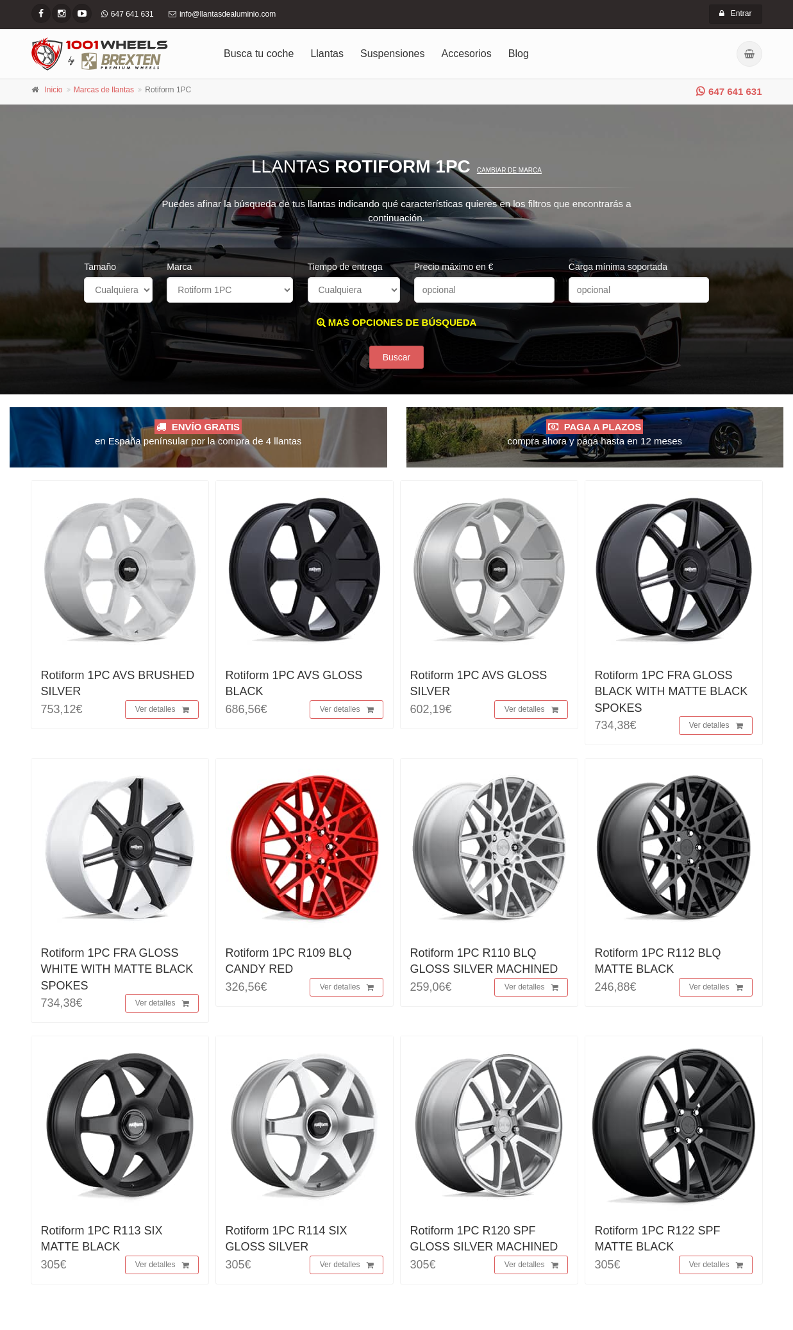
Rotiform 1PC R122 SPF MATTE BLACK (658, 1238)
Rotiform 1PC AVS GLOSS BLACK (294, 683)
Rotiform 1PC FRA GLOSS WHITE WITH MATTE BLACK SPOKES (117, 969)
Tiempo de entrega (345, 267)
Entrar (735, 13)
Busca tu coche (259, 53)
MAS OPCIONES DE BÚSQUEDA (397, 322)
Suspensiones (392, 53)
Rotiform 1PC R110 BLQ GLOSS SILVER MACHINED (484, 961)
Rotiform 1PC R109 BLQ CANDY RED (289, 961)
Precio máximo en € (454, 267)
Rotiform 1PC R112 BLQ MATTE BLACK (658, 961)
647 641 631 (729, 91)
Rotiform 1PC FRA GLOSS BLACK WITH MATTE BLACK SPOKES (671, 691)
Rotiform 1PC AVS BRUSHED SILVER (118, 683)
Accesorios (467, 53)
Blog (518, 53)
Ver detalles (162, 710)
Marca (179, 267)
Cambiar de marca (509, 170)
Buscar (397, 357)
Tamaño (100, 267)
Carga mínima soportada (618, 267)
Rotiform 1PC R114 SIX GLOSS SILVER (286, 1238)
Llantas (327, 53)
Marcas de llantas (104, 89)
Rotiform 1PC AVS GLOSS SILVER (478, 683)
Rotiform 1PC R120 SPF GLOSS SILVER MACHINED (484, 1238)
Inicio (54, 89)
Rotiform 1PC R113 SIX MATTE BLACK (102, 1238)
